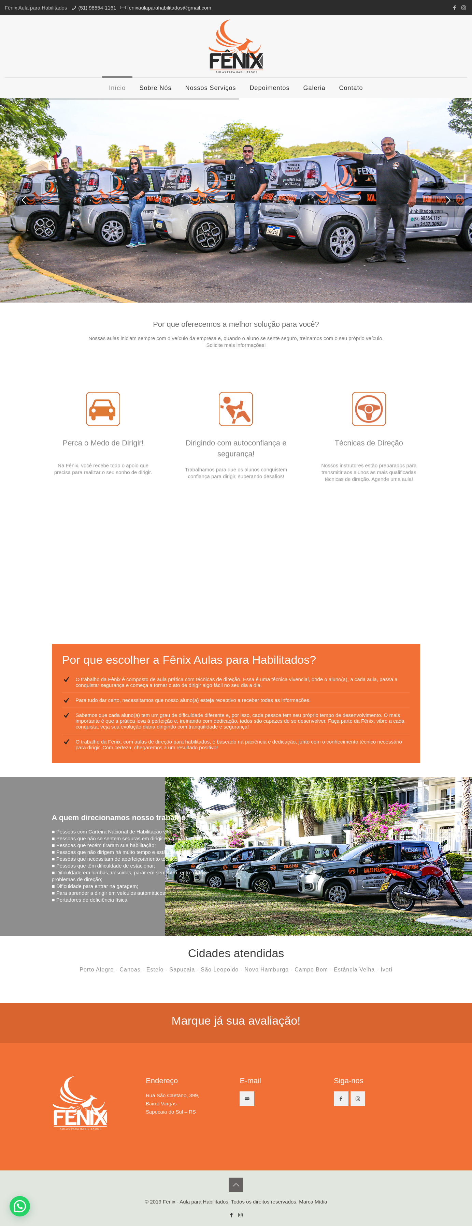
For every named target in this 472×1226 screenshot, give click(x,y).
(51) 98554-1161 (97, 8)
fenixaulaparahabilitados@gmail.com (169, 8)
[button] (20, 1206)
